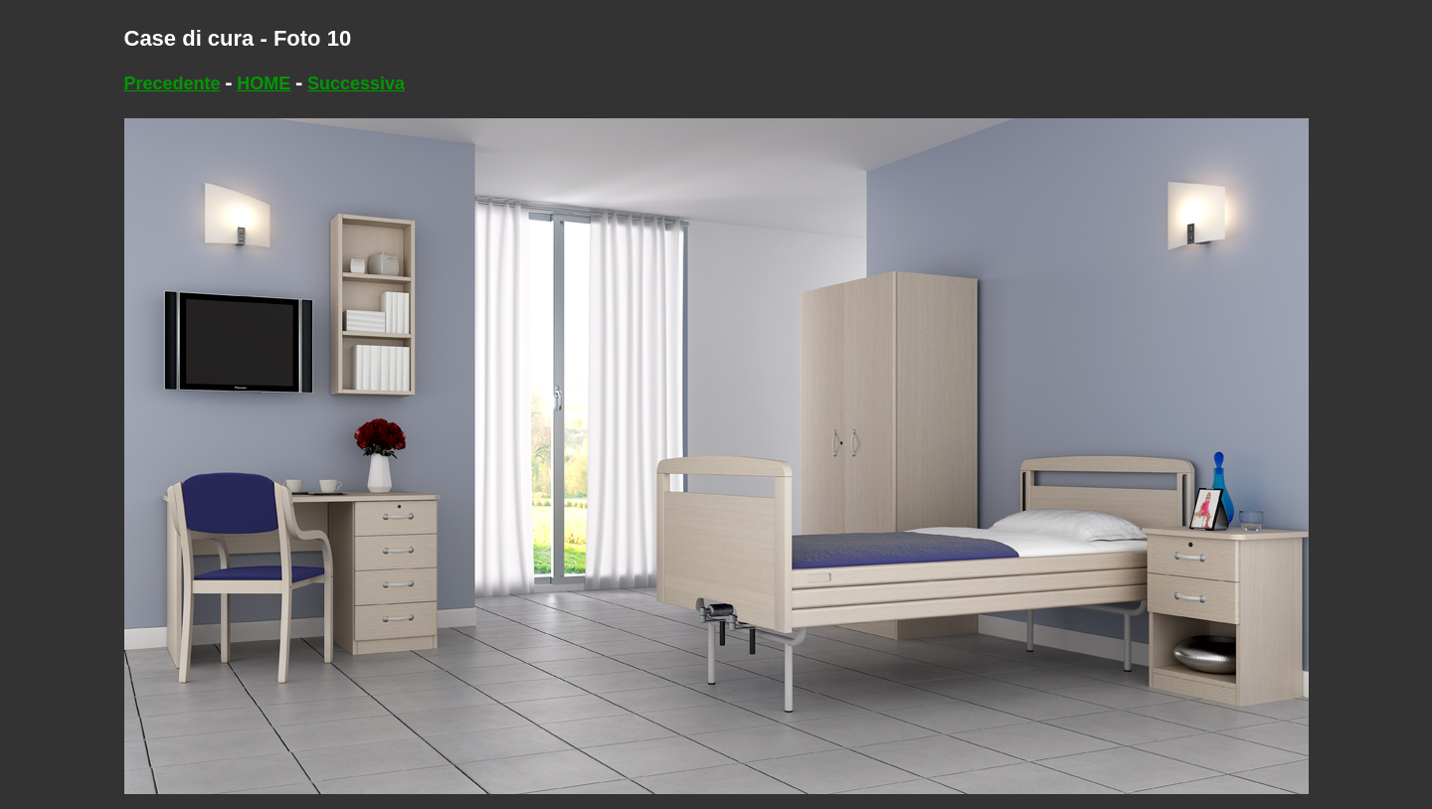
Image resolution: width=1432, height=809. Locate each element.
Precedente (172, 83)
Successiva (356, 83)
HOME (263, 83)
